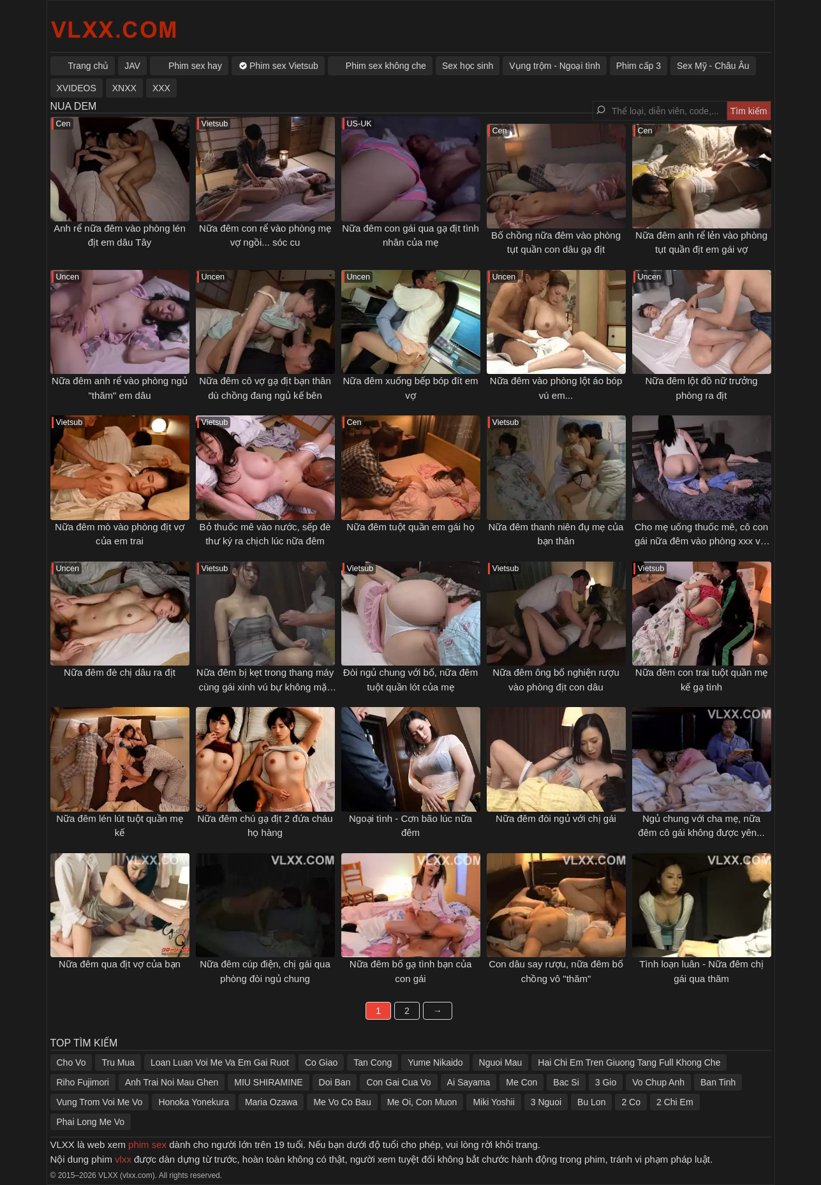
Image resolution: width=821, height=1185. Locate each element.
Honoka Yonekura (193, 1102)
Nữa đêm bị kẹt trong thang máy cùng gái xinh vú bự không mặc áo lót (265, 686)
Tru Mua (118, 1062)
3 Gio (605, 1082)
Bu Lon (591, 1102)
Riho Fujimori (83, 1082)
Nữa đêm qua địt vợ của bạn (120, 963)
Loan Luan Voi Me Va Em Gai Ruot (220, 1062)
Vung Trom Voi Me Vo (100, 1102)
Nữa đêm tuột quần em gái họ (410, 526)
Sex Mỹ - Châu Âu (713, 66)
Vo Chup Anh (658, 1082)
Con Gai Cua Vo (398, 1082)
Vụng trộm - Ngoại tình (554, 66)
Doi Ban (335, 1082)
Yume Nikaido (435, 1062)
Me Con (521, 1082)
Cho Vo (71, 1062)
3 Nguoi (546, 1102)
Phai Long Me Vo (91, 1122)
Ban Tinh (718, 1082)
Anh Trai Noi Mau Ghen (171, 1082)
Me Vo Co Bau (342, 1102)
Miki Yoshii (493, 1102)
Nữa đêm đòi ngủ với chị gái (556, 818)
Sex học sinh (467, 66)
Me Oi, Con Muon (422, 1102)
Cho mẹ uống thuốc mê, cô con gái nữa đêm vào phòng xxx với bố (701, 541)
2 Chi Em (674, 1102)
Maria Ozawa (271, 1102)
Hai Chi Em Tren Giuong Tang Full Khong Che (629, 1062)
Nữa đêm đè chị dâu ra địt (119, 672)
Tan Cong (372, 1062)
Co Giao (321, 1062)
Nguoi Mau (500, 1062)
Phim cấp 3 (638, 66)
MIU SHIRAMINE (268, 1082)
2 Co (630, 1102)
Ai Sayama (469, 1082)
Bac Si (566, 1082)
